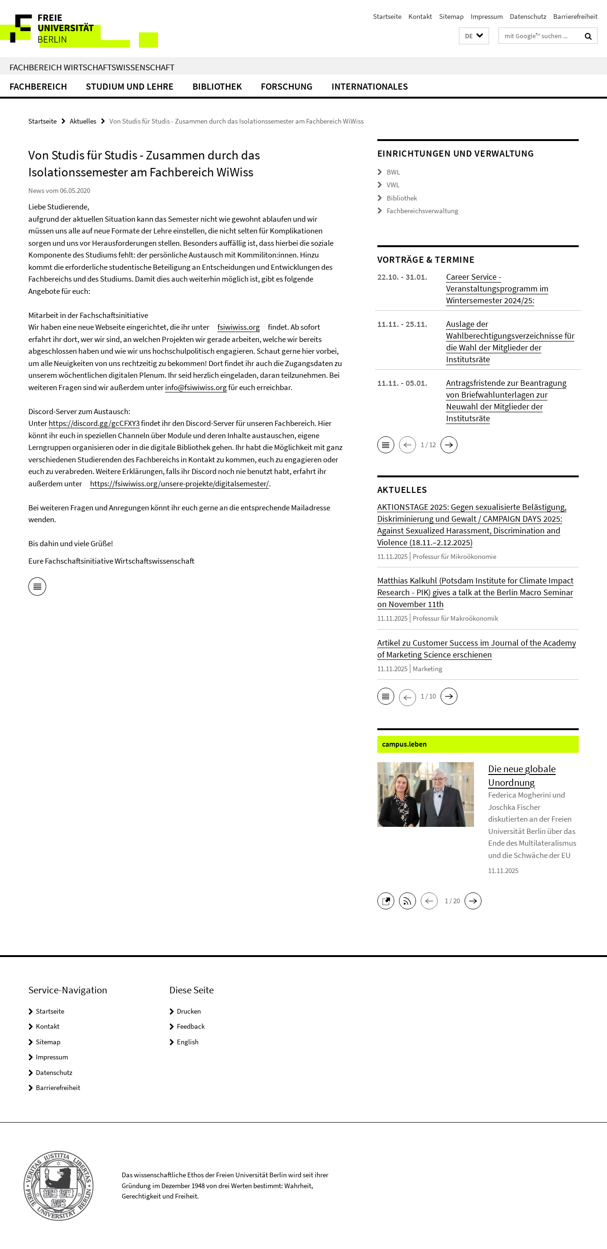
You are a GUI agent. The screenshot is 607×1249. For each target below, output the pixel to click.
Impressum (487, 16)
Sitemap (451, 16)
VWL (393, 184)
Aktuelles (83, 121)
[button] (474, 36)
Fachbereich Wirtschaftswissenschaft (92, 67)
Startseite (387, 16)
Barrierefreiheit (575, 16)
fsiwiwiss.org (238, 327)
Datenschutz (528, 16)
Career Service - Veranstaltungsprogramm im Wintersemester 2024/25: (497, 288)
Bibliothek (217, 86)
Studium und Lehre (130, 86)
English (188, 1041)
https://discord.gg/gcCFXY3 (94, 423)
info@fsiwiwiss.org (196, 387)
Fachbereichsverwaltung (422, 210)
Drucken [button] (189, 1011)
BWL (393, 171)
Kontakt (420, 16)
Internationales (370, 86)
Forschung (287, 86)
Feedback (191, 1026)
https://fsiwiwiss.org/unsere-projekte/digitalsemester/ (179, 483)
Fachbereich (38, 86)
